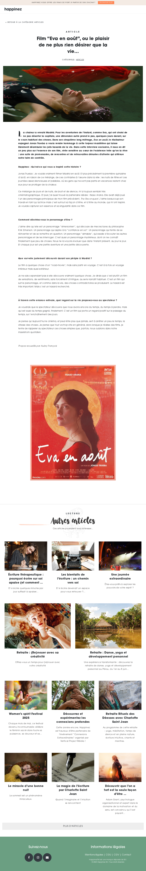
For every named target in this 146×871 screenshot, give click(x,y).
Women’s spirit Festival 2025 (26, 716)
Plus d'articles (73, 826)
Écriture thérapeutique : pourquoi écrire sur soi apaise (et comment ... (25, 578)
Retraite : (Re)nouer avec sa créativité (38, 654)
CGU (108, 855)
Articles (80, 60)
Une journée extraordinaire (120, 576)
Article (73, 32)
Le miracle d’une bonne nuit (25, 788)
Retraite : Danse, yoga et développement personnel (108, 654)
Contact (126, 855)
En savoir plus (106, 2)
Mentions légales (94, 855)
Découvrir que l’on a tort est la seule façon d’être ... (120, 790)
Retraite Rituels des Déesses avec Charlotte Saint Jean (120, 718)
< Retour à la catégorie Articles (24, 22)
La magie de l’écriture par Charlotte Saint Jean (73, 790)
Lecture (73, 514)
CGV (116, 855)
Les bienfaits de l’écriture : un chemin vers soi (73, 578)
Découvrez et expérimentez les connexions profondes (73, 718)
